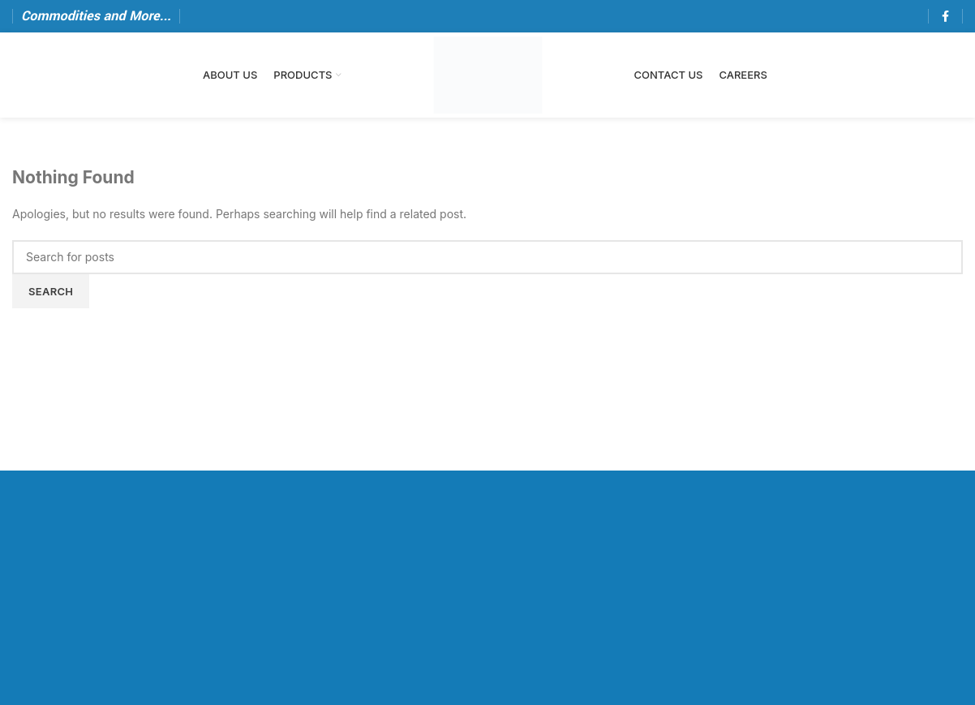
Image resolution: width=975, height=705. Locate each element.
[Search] (487, 257)
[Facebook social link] (945, 16)
